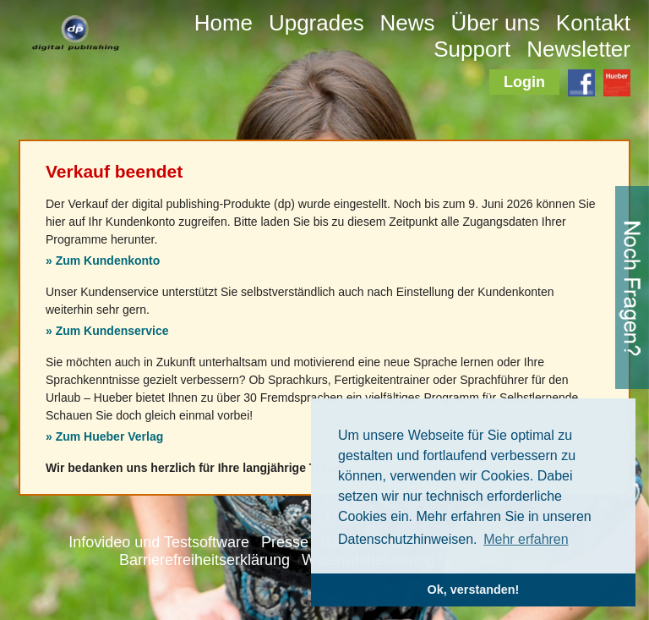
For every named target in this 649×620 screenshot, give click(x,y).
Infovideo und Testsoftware (158, 542)
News (407, 23)
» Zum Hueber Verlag (104, 436)
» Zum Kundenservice (107, 330)
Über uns (495, 23)
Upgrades (316, 23)
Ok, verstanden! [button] (474, 589)
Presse (284, 542)
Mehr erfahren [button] (526, 539)
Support (472, 49)
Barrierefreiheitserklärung (204, 559)
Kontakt (593, 23)
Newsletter (578, 49)
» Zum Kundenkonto (103, 260)
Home (223, 23)
